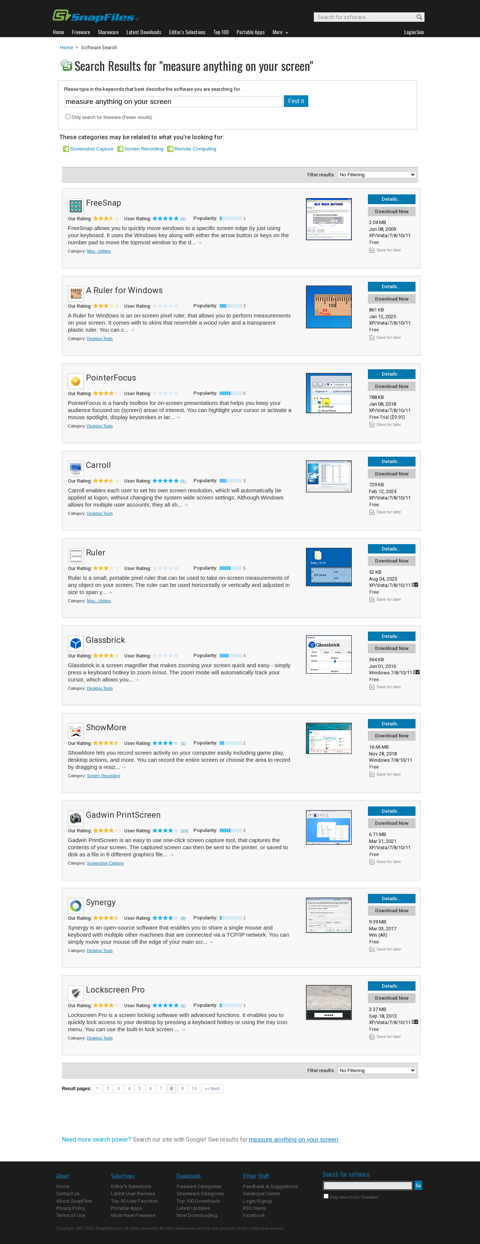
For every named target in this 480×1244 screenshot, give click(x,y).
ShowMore (106, 727)
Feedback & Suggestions (270, 1186)
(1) (183, 219)
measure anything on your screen (293, 1139)
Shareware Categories (200, 1193)
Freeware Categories (199, 1186)
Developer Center (261, 1193)
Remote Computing (195, 149)
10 (194, 1088)
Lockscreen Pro (115, 989)
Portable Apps (126, 1208)
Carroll (98, 465)
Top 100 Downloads (198, 1201)
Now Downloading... (198, 1215)
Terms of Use (70, 1215)
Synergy (101, 902)
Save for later (388, 250)
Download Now (392, 211)
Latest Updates (193, 1208)
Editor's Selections (131, 1186)
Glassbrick (105, 640)
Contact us (68, 1193)
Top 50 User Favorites (134, 1201)
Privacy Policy (70, 1208)
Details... (392, 199)
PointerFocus (111, 377)
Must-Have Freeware (133, 1215)
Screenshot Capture (92, 149)
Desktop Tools (100, 338)
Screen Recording (144, 149)
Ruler (95, 552)
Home (66, 47)
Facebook (254, 1215)
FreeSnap (103, 203)
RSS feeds (254, 1208)
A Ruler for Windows (124, 290)
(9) (183, 918)
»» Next (212, 1088)
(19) (184, 831)
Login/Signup (258, 1201)
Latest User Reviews (133, 1193)
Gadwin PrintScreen (123, 815)
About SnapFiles (74, 1201)
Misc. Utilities (99, 251)
